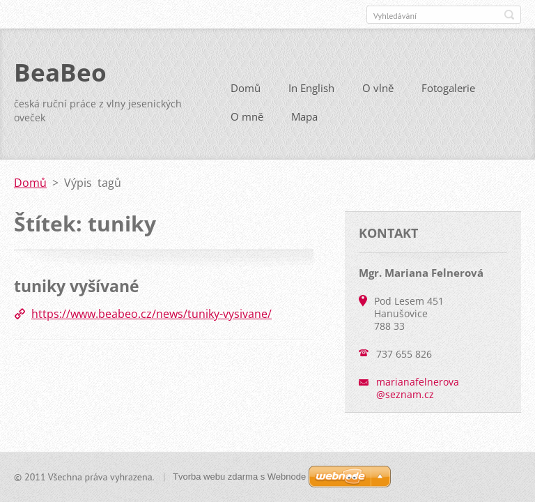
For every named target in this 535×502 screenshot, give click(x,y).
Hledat (509, 14)
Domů (246, 88)
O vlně (378, 88)
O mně (247, 116)
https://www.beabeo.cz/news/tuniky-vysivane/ (151, 313)
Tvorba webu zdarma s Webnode (239, 476)
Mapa (304, 116)
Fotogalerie (448, 88)
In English (311, 88)
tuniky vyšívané (76, 286)
